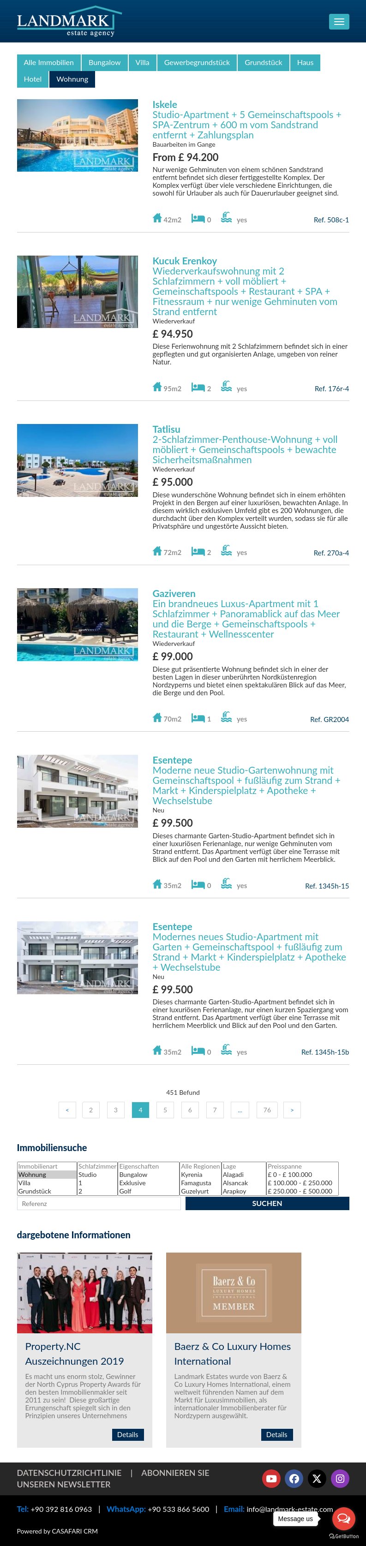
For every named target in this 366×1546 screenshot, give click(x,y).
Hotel (33, 78)
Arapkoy (244, 1191)
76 (267, 1110)
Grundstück (263, 62)
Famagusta (200, 1183)
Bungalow (105, 62)
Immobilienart (47, 1166)
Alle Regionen (200, 1166)
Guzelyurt (200, 1191)
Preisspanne (302, 1166)
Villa (143, 62)
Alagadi (244, 1174)
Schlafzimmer (97, 1166)
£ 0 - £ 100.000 (302, 1174)
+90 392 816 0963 (61, 1508)
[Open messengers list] (343, 1518)
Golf (148, 1191)
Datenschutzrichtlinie (69, 1473)
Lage (244, 1166)
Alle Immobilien (49, 62)
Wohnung (72, 78)
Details (127, 1434)
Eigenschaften (148, 1166)
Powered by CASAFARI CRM (57, 1531)
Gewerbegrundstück (197, 62)
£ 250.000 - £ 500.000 (302, 1191)
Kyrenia (200, 1174)
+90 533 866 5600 (178, 1508)
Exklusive (148, 1183)
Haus (305, 62)
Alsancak (244, 1183)
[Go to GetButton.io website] (344, 1537)
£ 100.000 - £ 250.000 (302, 1183)
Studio (97, 1174)
